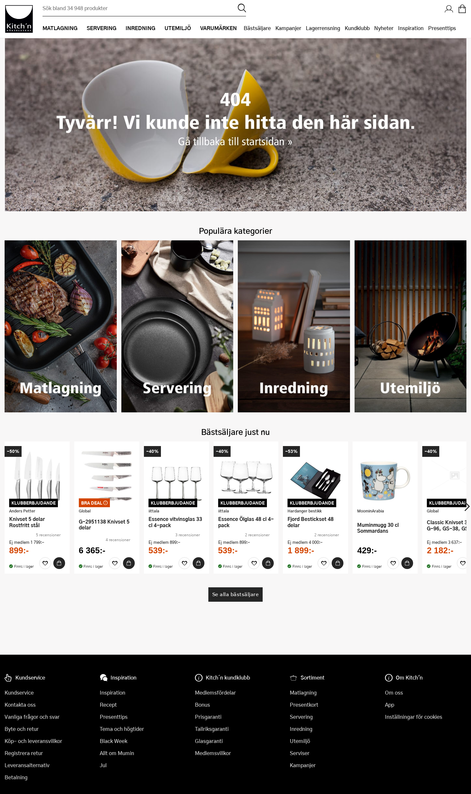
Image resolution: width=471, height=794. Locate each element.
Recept (108, 704)
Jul (103, 765)
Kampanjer (288, 28)
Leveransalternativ (27, 765)
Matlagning (303, 692)
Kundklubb (357, 28)
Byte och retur (22, 729)
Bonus (202, 704)
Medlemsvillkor (213, 753)
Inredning (301, 729)
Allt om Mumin (117, 753)
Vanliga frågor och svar (32, 716)
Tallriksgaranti (212, 729)
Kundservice (19, 692)
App (389, 704)
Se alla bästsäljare (235, 588)
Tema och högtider (122, 729)
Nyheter (383, 28)
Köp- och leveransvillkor (33, 741)
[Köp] (83, 557)
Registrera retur (24, 753)
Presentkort (304, 704)
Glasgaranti (209, 741)
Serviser (299, 753)
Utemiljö (300, 741)
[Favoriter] (69, 557)
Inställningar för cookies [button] (413, 716)
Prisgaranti (208, 716)
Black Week (113, 741)
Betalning (16, 777)
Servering (301, 716)
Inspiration (411, 28)
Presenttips (442, 28)
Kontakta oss (20, 704)
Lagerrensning (323, 28)
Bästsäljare (257, 28)
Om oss (394, 692)
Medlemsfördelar (215, 692)
